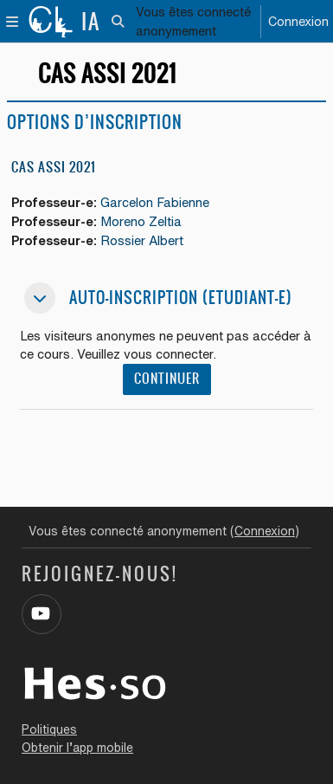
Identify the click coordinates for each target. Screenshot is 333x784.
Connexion (298, 21)
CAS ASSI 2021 (53, 167)
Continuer (167, 378)
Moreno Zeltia (141, 221)
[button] (118, 21)
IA (90, 21)
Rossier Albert (141, 240)
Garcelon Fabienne (154, 202)
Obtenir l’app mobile (77, 748)
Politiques (49, 729)
